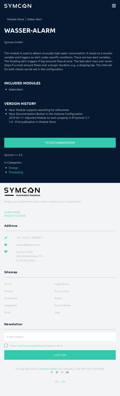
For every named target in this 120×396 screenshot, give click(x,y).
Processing (16, 172)
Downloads (10, 298)
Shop (7, 312)
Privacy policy (62, 291)
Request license (15, 215)
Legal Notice (61, 284)
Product (8, 291)
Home (7, 284)
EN (63, 381)
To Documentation (59, 143)
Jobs (57, 312)
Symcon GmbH (48, 368)
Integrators (10, 305)
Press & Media (62, 305)
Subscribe (60, 355)
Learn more (12, 212)
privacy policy (34, 345)
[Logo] (17, 6)
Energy (13, 167)
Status (58, 298)
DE (56, 381)
